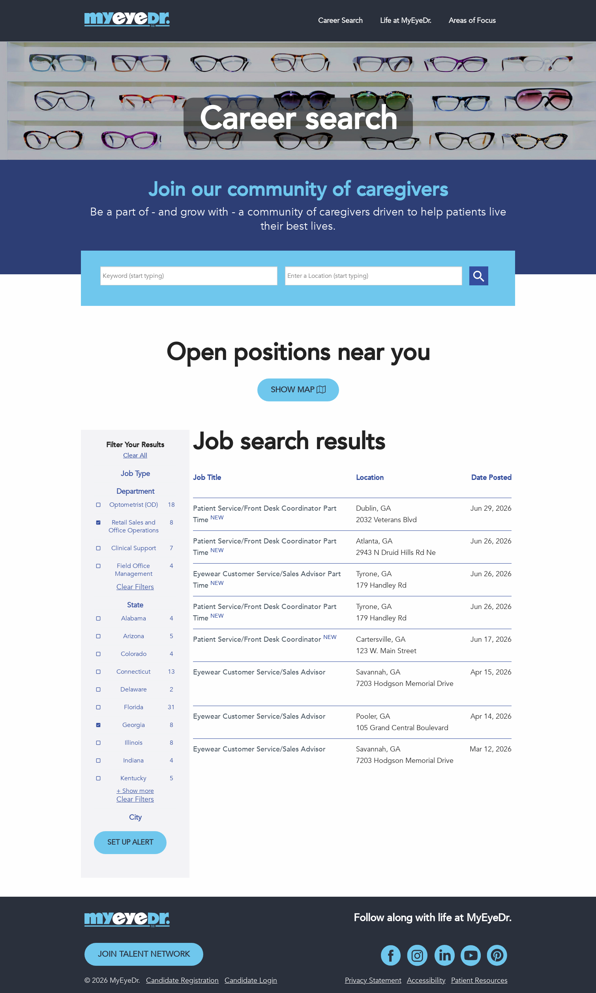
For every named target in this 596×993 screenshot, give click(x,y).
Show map (298, 389)
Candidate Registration (182, 981)
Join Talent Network (144, 954)
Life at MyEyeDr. (405, 21)
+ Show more (135, 791)
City (135, 818)
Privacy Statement (373, 981)
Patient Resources (479, 981)
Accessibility (426, 981)
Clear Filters (135, 587)
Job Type (135, 474)
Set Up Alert (130, 842)
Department (135, 492)
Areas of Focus (472, 21)
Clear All (135, 455)
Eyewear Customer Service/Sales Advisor (259, 672)
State (135, 605)
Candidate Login (251, 981)
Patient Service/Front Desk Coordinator (257, 640)
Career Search (340, 21)
